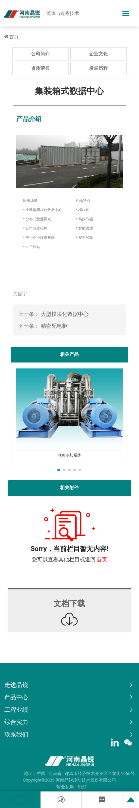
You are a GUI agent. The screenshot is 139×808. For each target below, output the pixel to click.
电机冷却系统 (69, 455)
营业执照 (65, 786)
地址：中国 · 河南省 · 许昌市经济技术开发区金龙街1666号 (79, 773)
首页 (102, 559)
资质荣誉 (40, 68)
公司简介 (40, 53)
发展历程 (98, 68)
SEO (82, 786)
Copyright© (34, 780)
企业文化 (98, 53)
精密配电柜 (54, 326)
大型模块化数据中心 (65, 314)
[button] (58, 470)
